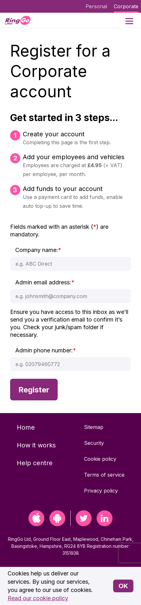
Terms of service (104, 475)
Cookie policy (100, 459)
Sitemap (93, 427)
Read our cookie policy (38, 598)
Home (26, 427)
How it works (36, 445)
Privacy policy (101, 490)
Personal (96, 6)
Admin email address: (44, 282)
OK (123, 586)
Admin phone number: (45, 350)
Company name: (38, 250)
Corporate (126, 6)
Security (94, 443)
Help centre (35, 463)
